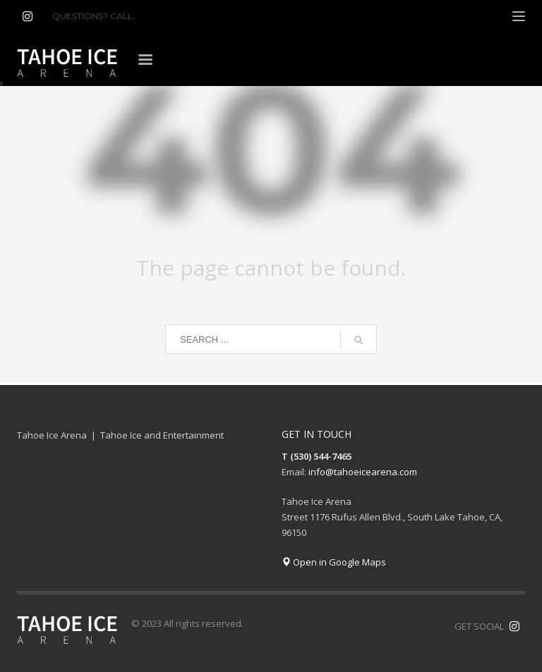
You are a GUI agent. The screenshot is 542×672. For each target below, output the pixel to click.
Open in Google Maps (334, 562)
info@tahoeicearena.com (362, 471)
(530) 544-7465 (171, 16)
